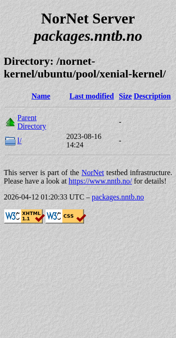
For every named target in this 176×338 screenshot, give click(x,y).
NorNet (93, 173)
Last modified (91, 96)
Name (40, 96)
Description (152, 96)
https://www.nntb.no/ (100, 181)
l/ (19, 141)
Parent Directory (31, 122)
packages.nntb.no (118, 197)
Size (125, 96)
